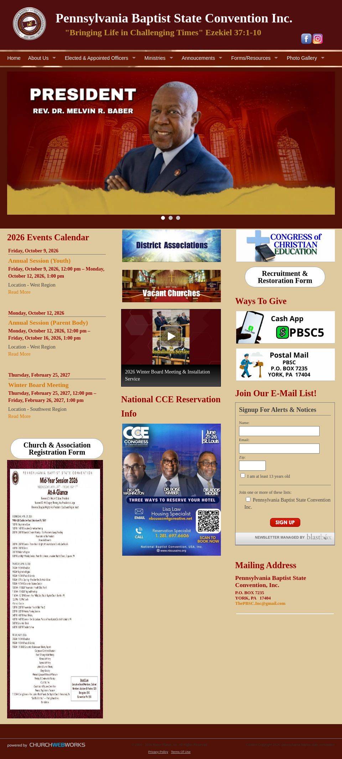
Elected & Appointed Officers (96, 58)
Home (14, 58)
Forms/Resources (250, 58)
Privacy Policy (158, 752)
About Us (38, 58)
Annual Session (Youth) (39, 260)
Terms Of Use (181, 752)
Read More (19, 292)
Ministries (154, 58)
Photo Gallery (302, 58)
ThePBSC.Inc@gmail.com (260, 603)
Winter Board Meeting (38, 384)
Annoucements (198, 58)
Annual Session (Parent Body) (48, 322)
